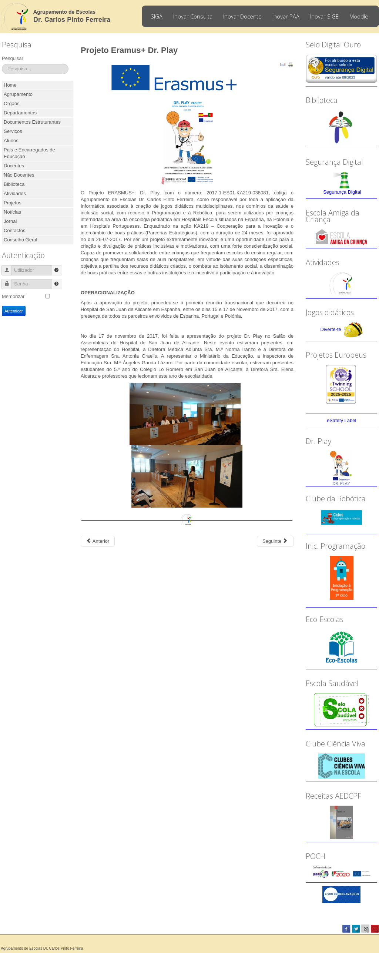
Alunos (11, 140)
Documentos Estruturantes (32, 122)
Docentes (14, 165)
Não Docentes (19, 175)
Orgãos (12, 103)
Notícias (12, 212)
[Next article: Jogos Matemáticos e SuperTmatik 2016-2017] (275, 541)
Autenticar (13, 311)
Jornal (10, 221)
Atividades (15, 193)
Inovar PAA (285, 16)
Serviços (13, 131)
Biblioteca (14, 184)
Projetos (12, 202)
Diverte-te (330, 329)
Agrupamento (18, 94)
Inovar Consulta (192, 16)
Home (10, 85)
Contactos (15, 230)
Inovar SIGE (324, 16)
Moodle (358, 16)
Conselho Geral (20, 240)
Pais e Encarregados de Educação (29, 153)
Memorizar (13, 296)
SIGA (156, 16)
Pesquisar (12, 58)
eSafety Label (341, 420)
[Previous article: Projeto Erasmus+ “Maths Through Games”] (98, 541)
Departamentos (20, 113)
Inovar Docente (242, 16)
